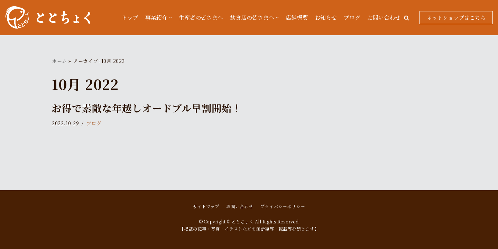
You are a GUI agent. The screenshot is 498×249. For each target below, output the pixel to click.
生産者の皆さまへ (201, 17)
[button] (406, 17)
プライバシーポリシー (282, 206)
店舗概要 (297, 17)
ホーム (59, 60)
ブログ (352, 17)
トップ (130, 17)
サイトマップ (206, 206)
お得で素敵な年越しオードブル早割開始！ (147, 108)
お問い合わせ (383, 17)
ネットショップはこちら (456, 17)
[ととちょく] (47, 17)
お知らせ (326, 17)
